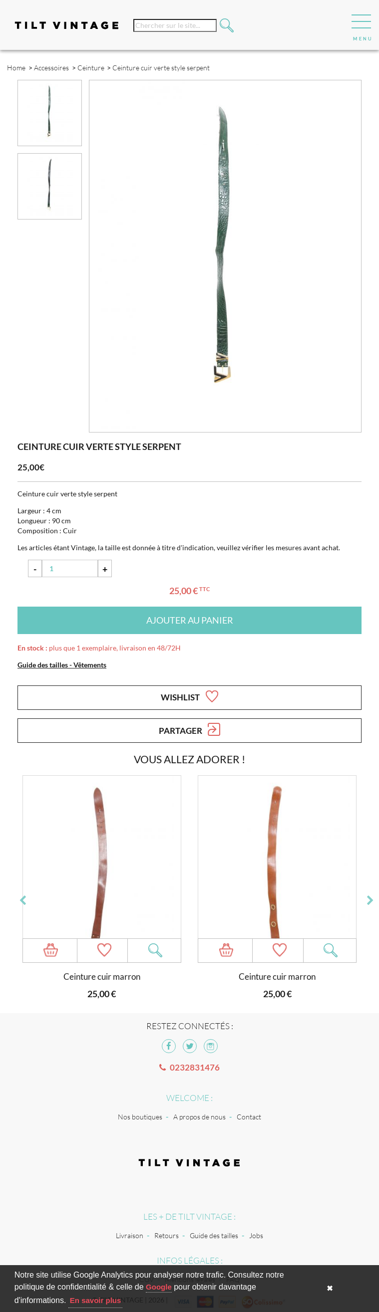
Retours (166, 1235)
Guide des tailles (214, 1235)
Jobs (256, 1235)
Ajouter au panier (189, 620)
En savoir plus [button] (95, 1300)
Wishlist (189, 696)
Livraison (129, 1235)
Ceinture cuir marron (101, 976)
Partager (189, 729)
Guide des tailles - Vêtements (61, 664)
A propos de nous (199, 1116)
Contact (249, 1116)
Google (159, 1287)
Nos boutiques (140, 1116)
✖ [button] (330, 1288)
